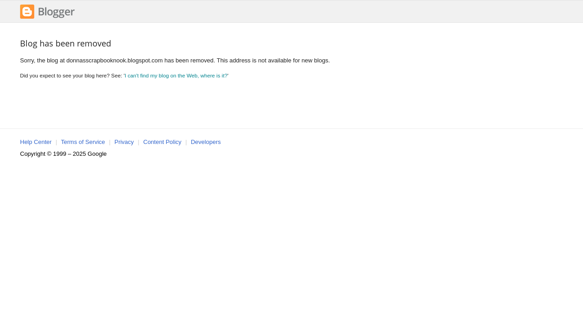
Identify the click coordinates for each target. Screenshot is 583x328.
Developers (206, 141)
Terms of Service (83, 141)
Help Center (35, 141)
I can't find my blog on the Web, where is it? (176, 75)
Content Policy (162, 141)
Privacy (124, 141)
